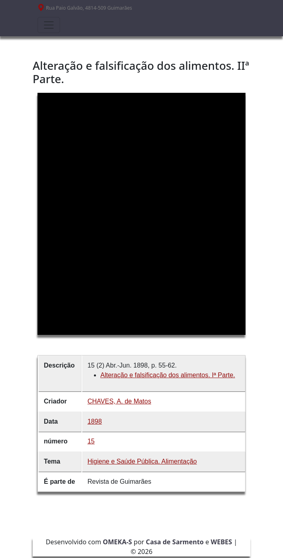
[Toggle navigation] (48, 25)
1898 (94, 421)
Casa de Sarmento (175, 541)
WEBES (221, 541)
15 (91, 441)
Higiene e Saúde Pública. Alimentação (142, 461)
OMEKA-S (117, 541)
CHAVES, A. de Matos (119, 401)
